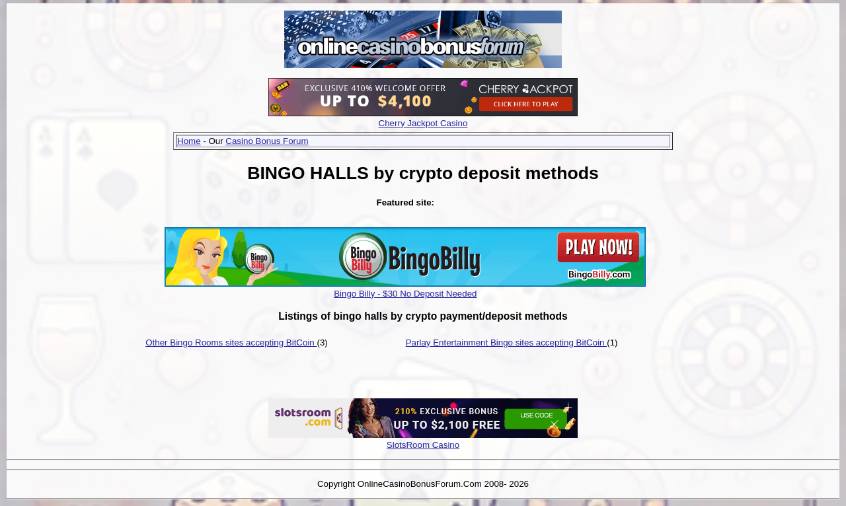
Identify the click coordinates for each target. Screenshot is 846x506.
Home (189, 141)
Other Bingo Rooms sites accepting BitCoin (231, 342)
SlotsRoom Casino (423, 445)
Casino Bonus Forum (266, 141)
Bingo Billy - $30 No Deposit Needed (405, 294)
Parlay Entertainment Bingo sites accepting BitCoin (506, 342)
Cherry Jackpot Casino (423, 123)
